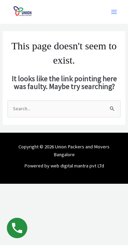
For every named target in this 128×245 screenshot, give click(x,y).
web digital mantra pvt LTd (77, 166)
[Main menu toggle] (114, 12)
